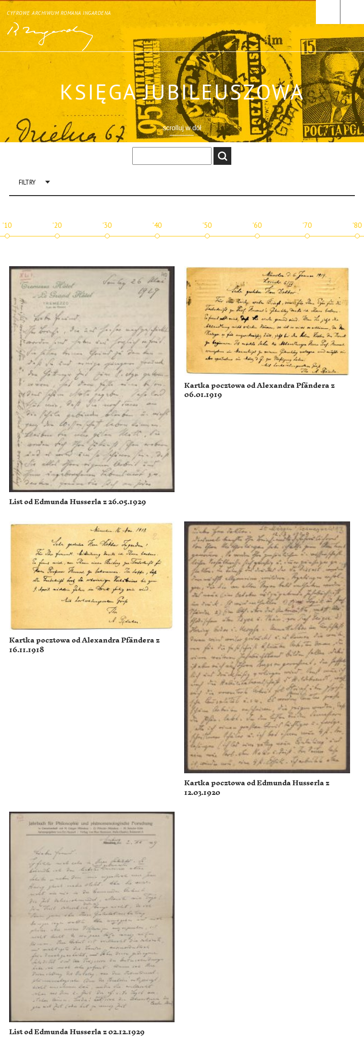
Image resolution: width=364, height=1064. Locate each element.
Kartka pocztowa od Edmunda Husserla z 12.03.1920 (256, 788)
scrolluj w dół (182, 128)
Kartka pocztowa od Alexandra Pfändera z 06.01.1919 (259, 390)
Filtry (27, 182)
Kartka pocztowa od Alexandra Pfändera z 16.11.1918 (84, 645)
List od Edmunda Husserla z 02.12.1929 (77, 1032)
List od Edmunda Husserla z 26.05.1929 (77, 502)
